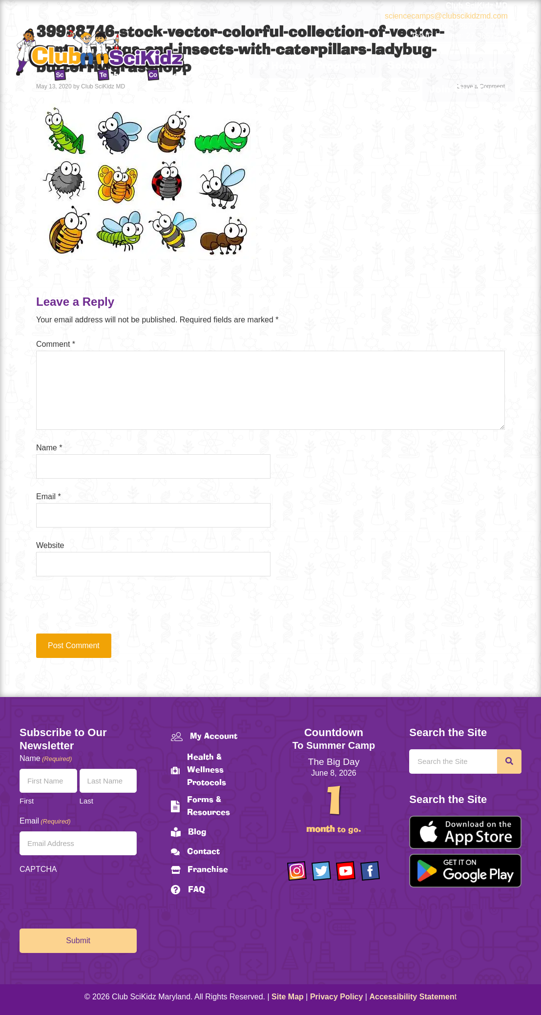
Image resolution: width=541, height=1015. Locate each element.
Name (49, 448)
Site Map (287, 997)
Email (48, 496)
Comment (55, 344)
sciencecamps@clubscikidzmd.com (446, 16)
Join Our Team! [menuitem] (468, 90)
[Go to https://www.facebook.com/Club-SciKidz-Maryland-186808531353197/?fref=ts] (370, 871)
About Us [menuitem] (478, 66)
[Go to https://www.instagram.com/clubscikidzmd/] (297, 871)
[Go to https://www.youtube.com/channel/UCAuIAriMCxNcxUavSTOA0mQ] (345, 871)
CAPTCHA (38, 869)
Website (50, 545)
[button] (373, 66)
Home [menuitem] (278, 66)
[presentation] (102, 609)
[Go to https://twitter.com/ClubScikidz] (321, 871)
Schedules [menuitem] (414, 66)
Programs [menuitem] (340, 66)
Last (86, 801)
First (27, 801)
